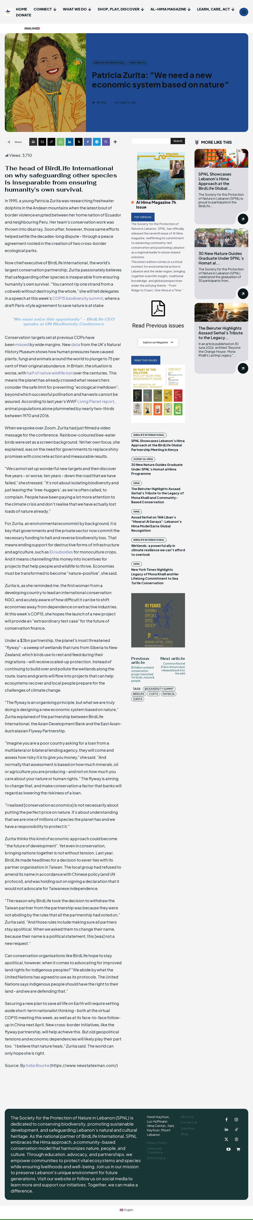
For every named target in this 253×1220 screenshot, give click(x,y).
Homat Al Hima (143, 459)
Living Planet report (95, 401)
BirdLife (138, 694)
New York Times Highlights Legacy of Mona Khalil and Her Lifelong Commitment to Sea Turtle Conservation (155, 576)
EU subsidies (61, 551)
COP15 (153, 694)
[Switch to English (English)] (126, 1209)
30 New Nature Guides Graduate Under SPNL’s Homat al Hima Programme (157, 469)
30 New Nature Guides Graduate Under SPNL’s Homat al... (221, 258)
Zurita (137, 699)
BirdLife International (109, 63)
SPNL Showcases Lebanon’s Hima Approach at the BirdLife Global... (214, 181)
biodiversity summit (159, 689)
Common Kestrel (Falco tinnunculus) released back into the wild (173, 668)
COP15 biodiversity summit (77, 298)
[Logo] (9, 12)
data (75, 344)
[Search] (178, 141)
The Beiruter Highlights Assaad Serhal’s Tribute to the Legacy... (220, 332)
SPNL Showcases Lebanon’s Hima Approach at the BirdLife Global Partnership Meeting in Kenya (158, 445)
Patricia (169, 694)
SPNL (103, 102)
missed (22, 344)
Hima (136, 483)
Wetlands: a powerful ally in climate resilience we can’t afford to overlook (158, 550)
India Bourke (37, 1065)
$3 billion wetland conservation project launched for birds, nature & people (143, 674)
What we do (138, 63)
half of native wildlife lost (50, 372)
